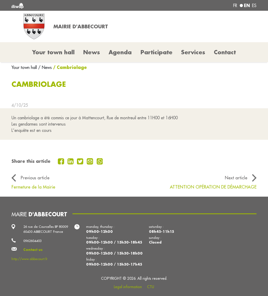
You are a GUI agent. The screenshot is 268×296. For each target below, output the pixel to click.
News (91, 52)
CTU (150, 286)
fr (235, 5)
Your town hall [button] (53, 52)
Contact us (33, 249)
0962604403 (32, 241)
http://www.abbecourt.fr (29, 259)
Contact (225, 52)
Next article (236, 177)
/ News (45, 67)
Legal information (128, 286)
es (254, 5)
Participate (156, 52)
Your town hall (25, 67)
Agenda (120, 52)
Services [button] (193, 52)
